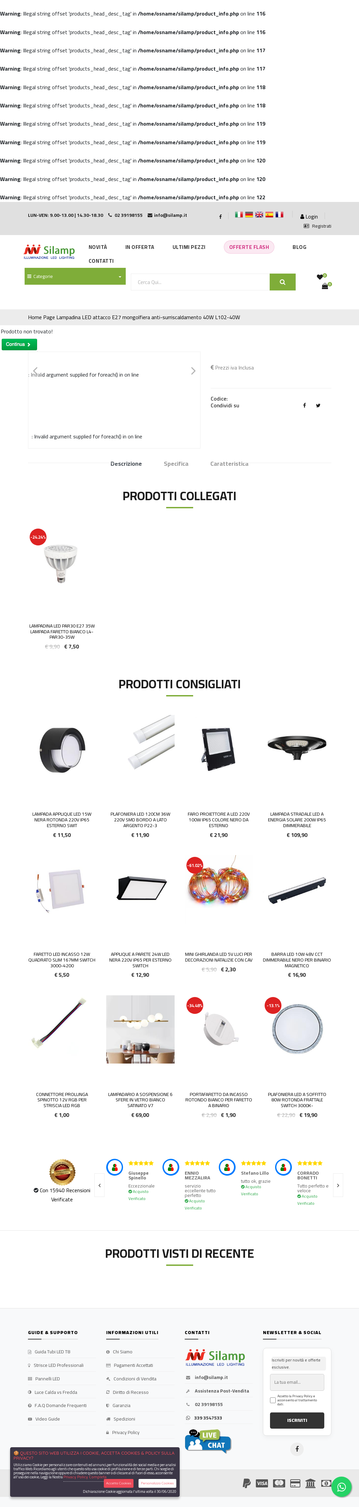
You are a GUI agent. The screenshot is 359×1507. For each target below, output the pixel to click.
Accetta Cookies (118, 1483)
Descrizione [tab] (126, 464)
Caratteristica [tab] (229, 464)
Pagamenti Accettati (129, 1365)
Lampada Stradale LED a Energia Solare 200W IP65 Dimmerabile (297, 820)
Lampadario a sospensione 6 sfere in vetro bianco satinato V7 (140, 1100)
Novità (98, 247)
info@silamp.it (206, 1378)
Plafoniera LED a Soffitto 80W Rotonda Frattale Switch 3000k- (297, 1100)
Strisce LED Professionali (56, 1365)
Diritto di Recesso (127, 1392)
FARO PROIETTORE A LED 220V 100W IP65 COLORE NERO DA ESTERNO (219, 820)
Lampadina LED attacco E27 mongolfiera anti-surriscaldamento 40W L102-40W (148, 317)
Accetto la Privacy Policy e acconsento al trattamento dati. (297, 1400)
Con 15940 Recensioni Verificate (65, 1194)
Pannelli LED (44, 1379)
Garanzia (118, 1406)
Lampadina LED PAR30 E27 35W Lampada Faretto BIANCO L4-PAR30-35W (62, 631)
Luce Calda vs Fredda (52, 1392)
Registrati (317, 226)
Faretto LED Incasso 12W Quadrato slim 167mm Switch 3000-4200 (61, 960)
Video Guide (44, 1419)
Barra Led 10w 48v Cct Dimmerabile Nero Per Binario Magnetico (297, 960)
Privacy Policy (123, 1433)
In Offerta (139, 247)
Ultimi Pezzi (189, 247)
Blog (299, 247)
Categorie (40, 276)
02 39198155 (204, 1405)
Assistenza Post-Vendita (217, 1391)
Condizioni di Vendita (131, 1379)
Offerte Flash (249, 247)
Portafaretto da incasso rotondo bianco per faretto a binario (218, 1100)
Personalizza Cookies (157, 1483)
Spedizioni (120, 1419)
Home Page (41, 317)
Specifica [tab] (176, 464)
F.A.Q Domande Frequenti (57, 1406)
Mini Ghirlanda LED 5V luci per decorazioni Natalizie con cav (218, 957)
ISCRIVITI (297, 1420)
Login (309, 216)
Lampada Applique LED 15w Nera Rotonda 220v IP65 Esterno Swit (61, 820)
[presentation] (99, 1185)
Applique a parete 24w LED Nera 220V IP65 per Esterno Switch (140, 960)
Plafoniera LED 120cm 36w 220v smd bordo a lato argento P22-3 (140, 820)
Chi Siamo (119, 1352)
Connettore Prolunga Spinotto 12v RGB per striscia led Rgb (62, 1100)
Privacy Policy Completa (85, 1477)
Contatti (101, 261)
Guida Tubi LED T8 (49, 1352)
